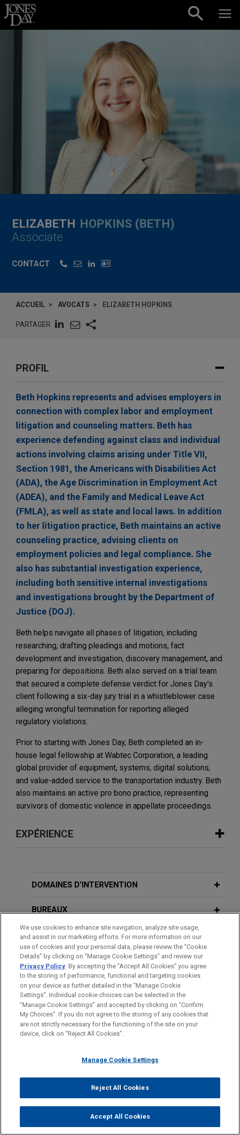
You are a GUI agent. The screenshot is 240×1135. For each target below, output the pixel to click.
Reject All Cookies (119, 1094)
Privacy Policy (42, 972)
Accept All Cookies (120, 1123)
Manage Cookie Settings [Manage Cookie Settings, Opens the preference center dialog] (120, 1066)
